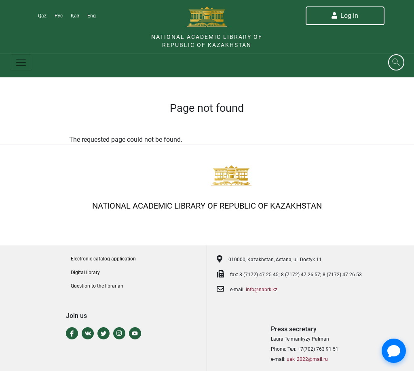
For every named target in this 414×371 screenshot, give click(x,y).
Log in (345, 15)
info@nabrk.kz (261, 289)
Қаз (75, 16)
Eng (91, 16)
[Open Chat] (394, 351)
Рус (59, 16)
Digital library (85, 272)
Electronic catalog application (103, 259)
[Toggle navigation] (21, 62)
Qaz (42, 16)
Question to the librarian (97, 286)
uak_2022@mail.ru (307, 359)
